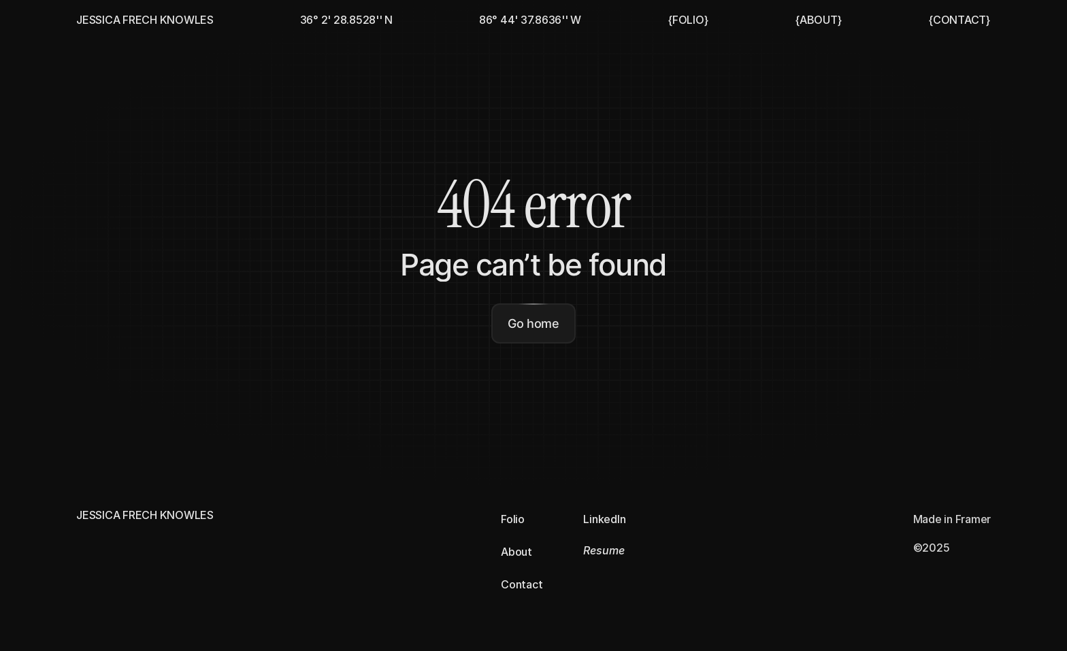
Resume (604, 550)
